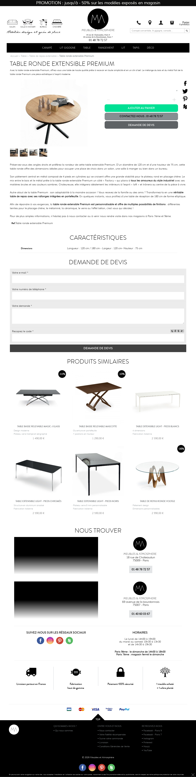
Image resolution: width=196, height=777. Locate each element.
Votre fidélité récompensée (112, 734)
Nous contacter (107, 730)
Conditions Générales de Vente (114, 746)
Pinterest (147, 742)
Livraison (103, 742)
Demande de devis (141, 125)
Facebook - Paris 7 (152, 734)
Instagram (148, 738)
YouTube (147, 750)
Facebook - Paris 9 (152, 730)
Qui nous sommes (64, 730)
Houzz (146, 746)
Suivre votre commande (111, 738)
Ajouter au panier (141, 108)
